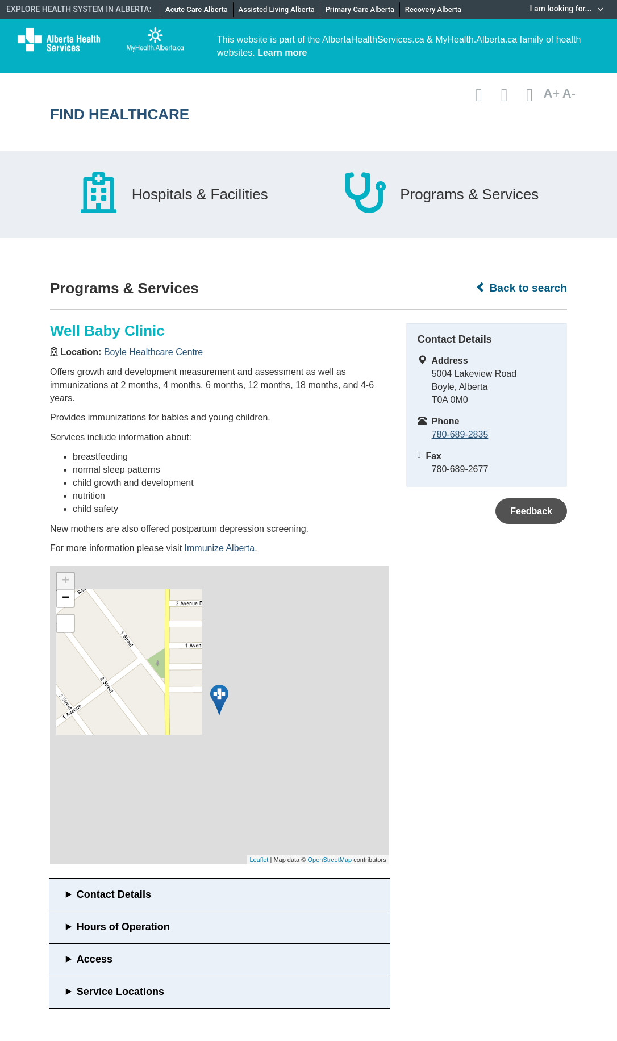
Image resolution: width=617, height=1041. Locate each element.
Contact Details (114, 894)
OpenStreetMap (329, 859)
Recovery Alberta (433, 9)
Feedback (531, 511)
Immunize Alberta (220, 548)
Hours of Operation (123, 926)
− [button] (65, 598)
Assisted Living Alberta (277, 9)
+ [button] (65, 581)
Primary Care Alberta (360, 9)
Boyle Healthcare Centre (153, 352)
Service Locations (120, 991)
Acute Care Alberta (196, 9)
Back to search (521, 287)
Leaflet (258, 859)
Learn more (282, 52)
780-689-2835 (460, 434)
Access (94, 959)
